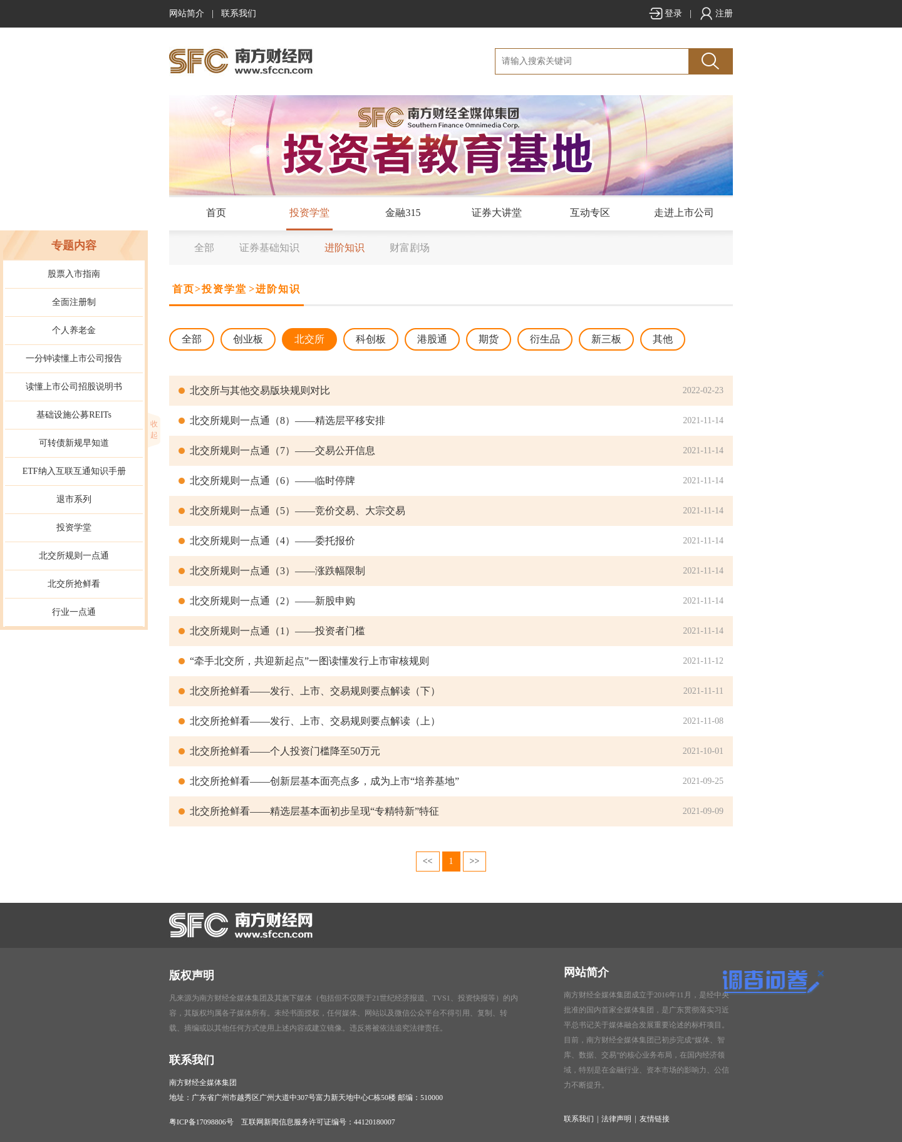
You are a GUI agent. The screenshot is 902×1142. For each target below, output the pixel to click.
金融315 (402, 212)
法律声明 (616, 1118)
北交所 (309, 339)
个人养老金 (74, 330)
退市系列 (73, 499)
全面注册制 (74, 302)
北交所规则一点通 (74, 555)
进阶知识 (344, 247)
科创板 (371, 339)
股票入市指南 (74, 274)
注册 (716, 13)
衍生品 (545, 339)
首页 (216, 212)
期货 (489, 339)
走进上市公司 (684, 212)
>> (475, 861)
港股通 (432, 339)
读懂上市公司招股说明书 (74, 386)
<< (428, 861)
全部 (204, 247)
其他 (663, 339)
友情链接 (655, 1118)
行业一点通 (74, 612)
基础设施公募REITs (73, 414)
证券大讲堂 (497, 212)
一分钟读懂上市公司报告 (74, 358)
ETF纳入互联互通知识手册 (74, 471)
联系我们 (238, 13)
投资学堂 (309, 212)
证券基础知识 (269, 247)
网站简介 (186, 13)
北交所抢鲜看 (74, 584)
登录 (665, 13)
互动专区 (590, 212)
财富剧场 (410, 247)
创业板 (248, 339)
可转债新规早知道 (74, 443)
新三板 (606, 339)
